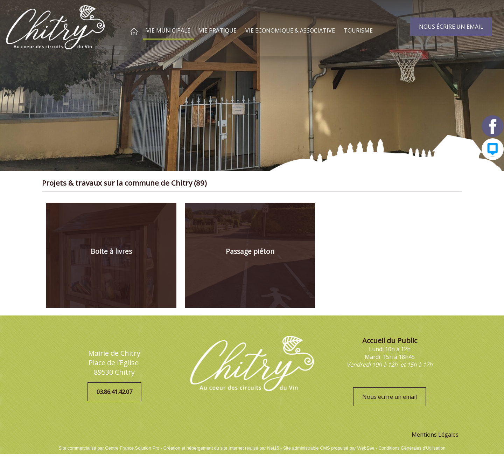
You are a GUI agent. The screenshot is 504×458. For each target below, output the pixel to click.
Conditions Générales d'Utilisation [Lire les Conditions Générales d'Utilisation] (412, 448)
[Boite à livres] (111, 255)
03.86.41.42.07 (114, 392)
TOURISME (358, 30)
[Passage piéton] (250, 255)
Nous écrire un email (389, 397)
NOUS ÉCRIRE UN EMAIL (451, 26)
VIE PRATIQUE (218, 30)
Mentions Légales (435, 434)
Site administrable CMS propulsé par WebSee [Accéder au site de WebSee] (328, 448)
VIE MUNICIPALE (168, 30)
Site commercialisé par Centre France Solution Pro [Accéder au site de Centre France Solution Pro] (108, 448)
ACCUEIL (134, 32)
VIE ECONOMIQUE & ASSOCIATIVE (290, 30)
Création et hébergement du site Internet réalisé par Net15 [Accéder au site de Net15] (221, 448)
